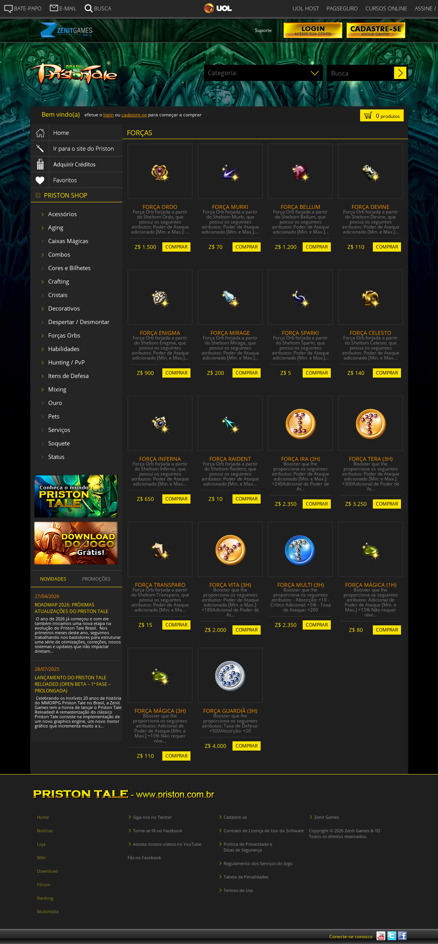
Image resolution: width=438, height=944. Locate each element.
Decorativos (64, 308)
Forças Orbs (64, 335)
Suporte (263, 30)
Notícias (45, 830)
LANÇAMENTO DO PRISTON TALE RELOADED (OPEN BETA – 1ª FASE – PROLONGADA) (73, 684)
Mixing (57, 389)
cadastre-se (134, 114)
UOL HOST (306, 8)
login (108, 114)
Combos (59, 254)
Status (56, 456)
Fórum (43, 884)
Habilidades (63, 349)
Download (47, 871)
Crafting (58, 281)
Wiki (41, 857)
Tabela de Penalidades (246, 877)
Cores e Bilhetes (69, 268)
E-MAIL (62, 7)
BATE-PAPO (23, 8)
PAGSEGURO (342, 8)
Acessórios (62, 214)
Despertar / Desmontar (79, 322)
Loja (41, 844)
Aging (55, 227)
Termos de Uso (238, 890)
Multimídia (48, 911)
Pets (53, 416)
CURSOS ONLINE (386, 8)
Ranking (45, 898)
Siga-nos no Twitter (152, 817)
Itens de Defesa (68, 376)
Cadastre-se (235, 817)
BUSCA (97, 7)
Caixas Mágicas (68, 241)
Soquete (59, 443)
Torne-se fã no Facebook (157, 830)
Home (43, 817)
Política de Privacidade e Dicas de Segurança (248, 847)
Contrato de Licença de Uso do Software (264, 830)
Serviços (59, 429)
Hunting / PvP (66, 362)
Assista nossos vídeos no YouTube (167, 844)
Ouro (55, 402)
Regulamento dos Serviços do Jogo (258, 863)
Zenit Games (326, 817)
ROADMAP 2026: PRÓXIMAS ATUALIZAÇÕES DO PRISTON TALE (71, 608)
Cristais (57, 295)
